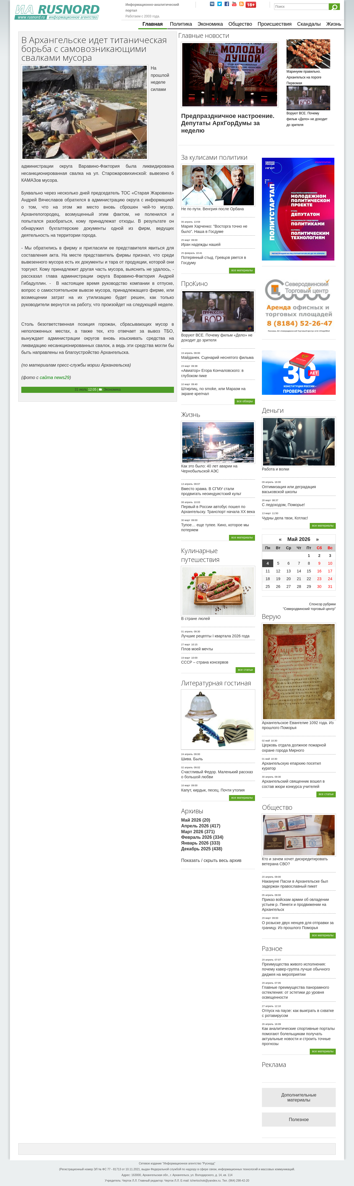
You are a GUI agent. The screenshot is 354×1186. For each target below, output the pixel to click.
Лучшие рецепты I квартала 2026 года (215, 636)
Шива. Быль (192, 759)
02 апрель (187, 767)
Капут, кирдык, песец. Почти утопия (213, 790)
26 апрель (268, 1024)
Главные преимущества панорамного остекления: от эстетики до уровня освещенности (295, 992)
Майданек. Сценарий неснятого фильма (217, 357)
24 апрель (187, 754)
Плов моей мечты (197, 649)
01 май (266, 759)
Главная (152, 24)
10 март (185, 384)
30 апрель (268, 776)
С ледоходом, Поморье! (283, 505)
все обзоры (245, 401)
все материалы (242, 270)
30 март (185, 520)
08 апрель (187, 502)
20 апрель (268, 876)
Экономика (210, 24)
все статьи (245, 669)
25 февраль (188, 253)
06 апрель (187, 221)
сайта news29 (54, 377)
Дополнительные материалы (298, 1097)
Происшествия (274, 24)
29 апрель (268, 959)
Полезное (299, 1119)
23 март (185, 366)
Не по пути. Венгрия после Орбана (212, 209)
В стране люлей (195, 618)
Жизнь (333, 24)
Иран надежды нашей (200, 244)
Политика (181, 24)
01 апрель (187, 631)
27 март (185, 644)
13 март (266, 513)
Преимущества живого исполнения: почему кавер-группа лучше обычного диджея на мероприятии (296, 969)
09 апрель (268, 482)
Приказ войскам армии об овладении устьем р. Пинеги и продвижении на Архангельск (295, 904)
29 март (266, 918)
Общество (240, 24)
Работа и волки (275, 469)
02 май (266, 740)
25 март (185, 240)
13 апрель (187, 484)
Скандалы (309, 24)
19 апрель (187, 353)
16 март (185, 785)
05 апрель (268, 895)
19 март (185, 657)
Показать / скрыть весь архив (211, 860)
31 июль (81, 389)
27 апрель (268, 1006)
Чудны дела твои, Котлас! (285, 518)
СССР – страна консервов (204, 662)
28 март (266, 500)
